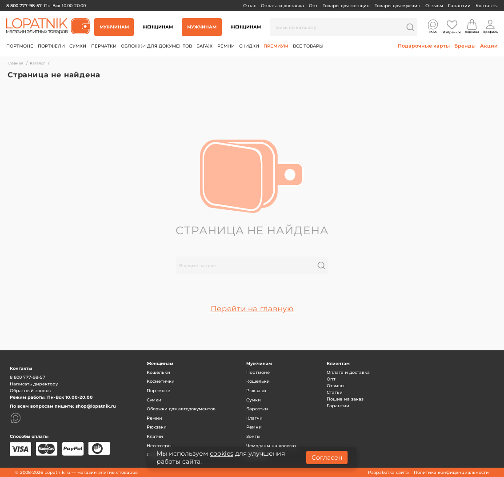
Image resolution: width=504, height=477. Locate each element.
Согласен (327, 457)
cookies (221, 453)
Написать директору (34, 383)
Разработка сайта (388, 472)
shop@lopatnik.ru (96, 406)
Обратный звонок (30, 390)
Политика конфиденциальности (451, 472)
